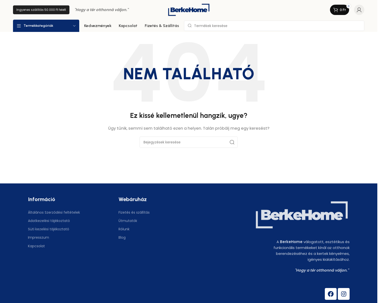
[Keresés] (274, 26)
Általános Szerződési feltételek (54, 212)
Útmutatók (127, 220)
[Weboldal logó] (188, 9)
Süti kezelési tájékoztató (48, 229)
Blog (122, 237)
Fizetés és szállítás (134, 212)
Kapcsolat (36, 246)
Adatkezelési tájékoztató (49, 220)
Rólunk (124, 229)
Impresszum (38, 237)
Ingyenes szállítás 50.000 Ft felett (41, 10)
